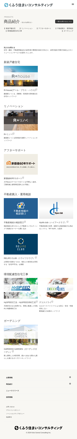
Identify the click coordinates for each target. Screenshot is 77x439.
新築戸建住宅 (10, 28)
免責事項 (9, 417)
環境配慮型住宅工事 (14, 31)
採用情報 (9, 397)
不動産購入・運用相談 (65, 28)
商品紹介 (9, 384)
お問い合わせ (10, 407)
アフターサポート (44, 28)
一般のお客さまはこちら (64, 21)
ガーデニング (68, 31)
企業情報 (9, 377)
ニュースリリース (12, 391)
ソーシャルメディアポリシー (15, 413)
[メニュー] (70, 377)
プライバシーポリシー (13, 410)
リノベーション (27, 28)
